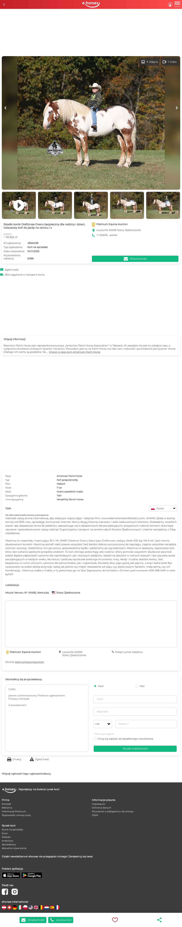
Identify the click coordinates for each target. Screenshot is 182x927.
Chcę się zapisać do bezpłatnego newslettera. (124, 738)
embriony (7, 840)
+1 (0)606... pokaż (106, 235)
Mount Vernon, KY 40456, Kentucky (27, 592)
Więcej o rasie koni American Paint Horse (74, 352)
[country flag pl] (25, 907)
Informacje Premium (14, 811)
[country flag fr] (57, 907)
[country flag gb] (36, 907)
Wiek (8, 487)
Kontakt (6, 803)
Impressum (98, 803)
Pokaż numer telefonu (129, 652)
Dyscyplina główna (16, 495)
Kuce (5, 833)
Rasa (8, 476)
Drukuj (17, 759)
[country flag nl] (46, 907)
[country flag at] (4, 907)
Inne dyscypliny (14, 499)
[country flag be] (41, 907)
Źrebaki (6, 837)
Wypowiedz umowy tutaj (16, 815)
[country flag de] (14, 907)
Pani (99, 686)
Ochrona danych (101, 807)
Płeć (7, 483)
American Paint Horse (69, 476)
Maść (8, 491)
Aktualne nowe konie (14, 848)
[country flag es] (52, 907)
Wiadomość (33, 920)
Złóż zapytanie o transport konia (25, 274)
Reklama (7, 807)
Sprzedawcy (9, 844)
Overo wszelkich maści (70, 491)
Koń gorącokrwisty (67, 479)
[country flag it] (20, 907)
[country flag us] (30, 907)
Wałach (61, 483)
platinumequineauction (29, 662)
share (159, 920)
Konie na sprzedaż (12, 829)
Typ (7, 479)
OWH (95, 815)
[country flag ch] (9, 907)
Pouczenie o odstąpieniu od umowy (112, 811)
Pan (139, 686)
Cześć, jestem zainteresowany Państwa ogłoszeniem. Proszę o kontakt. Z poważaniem (46, 718)
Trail (59, 495)
